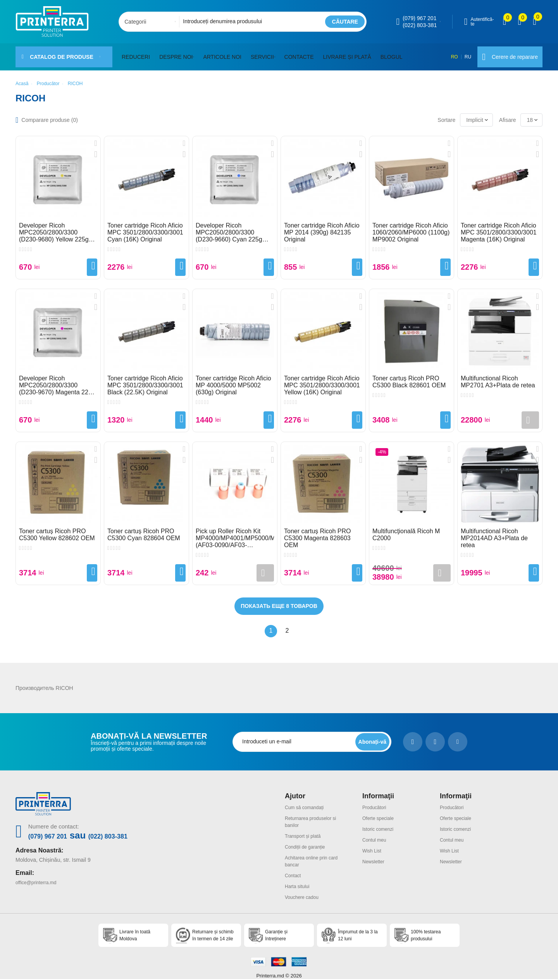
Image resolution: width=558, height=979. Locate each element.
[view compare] (504, 21)
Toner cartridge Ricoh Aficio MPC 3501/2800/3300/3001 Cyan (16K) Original (145, 226)
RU (464, 53)
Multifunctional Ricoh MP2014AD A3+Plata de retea (494, 532)
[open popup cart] (534, 21)
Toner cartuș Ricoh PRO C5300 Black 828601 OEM (409, 375)
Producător (48, 77)
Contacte (302, 54)
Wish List (373, 842)
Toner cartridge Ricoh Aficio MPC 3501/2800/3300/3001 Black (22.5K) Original (145, 379)
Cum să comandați (307, 801)
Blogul (395, 54)
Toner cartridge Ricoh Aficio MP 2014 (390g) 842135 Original (322, 226)
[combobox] (151, 21)
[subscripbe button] (370, 735)
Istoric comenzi (380, 822)
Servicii (264, 54)
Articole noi (224, 54)
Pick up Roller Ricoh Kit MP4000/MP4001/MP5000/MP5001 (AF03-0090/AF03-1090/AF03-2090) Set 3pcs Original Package (235, 532)
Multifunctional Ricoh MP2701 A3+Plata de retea (498, 375)
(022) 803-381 (420, 25)
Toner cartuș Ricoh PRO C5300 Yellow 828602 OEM (57, 528)
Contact (294, 866)
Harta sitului (299, 876)
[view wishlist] (519, 21)
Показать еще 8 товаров (279, 600)
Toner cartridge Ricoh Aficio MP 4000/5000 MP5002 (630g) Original (233, 379)
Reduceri (136, 54)
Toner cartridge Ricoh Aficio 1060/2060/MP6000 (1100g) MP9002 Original (411, 226)
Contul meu (376, 832)
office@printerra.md (39, 875)
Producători (376, 801)
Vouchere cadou (304, 886)
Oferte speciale (380, 811)
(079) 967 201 (419, 18)
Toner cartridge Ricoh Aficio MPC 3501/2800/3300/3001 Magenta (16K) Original (499, 226)
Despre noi (176, 54)
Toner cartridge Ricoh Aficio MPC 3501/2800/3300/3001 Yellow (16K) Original (322, 379)
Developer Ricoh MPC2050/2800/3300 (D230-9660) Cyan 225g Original (229, 226)
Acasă (22, 77)
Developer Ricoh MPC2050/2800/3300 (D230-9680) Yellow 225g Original (54, 226)
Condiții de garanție (308, 838)
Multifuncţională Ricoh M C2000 (406, 528)
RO (450, 53)
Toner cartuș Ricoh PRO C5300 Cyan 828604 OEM (143, 528)
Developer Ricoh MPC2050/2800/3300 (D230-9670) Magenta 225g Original (57, 379)
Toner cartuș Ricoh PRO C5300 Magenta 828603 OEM (317, 532)
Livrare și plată (351, 54)
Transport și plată (306, 828)
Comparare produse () (49, 114)
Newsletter (375, 853)
